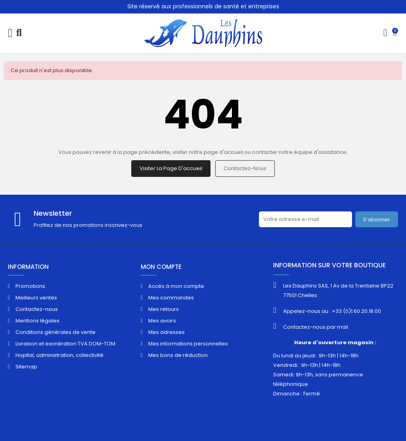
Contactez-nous (245, 168)
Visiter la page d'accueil (171, 168)
